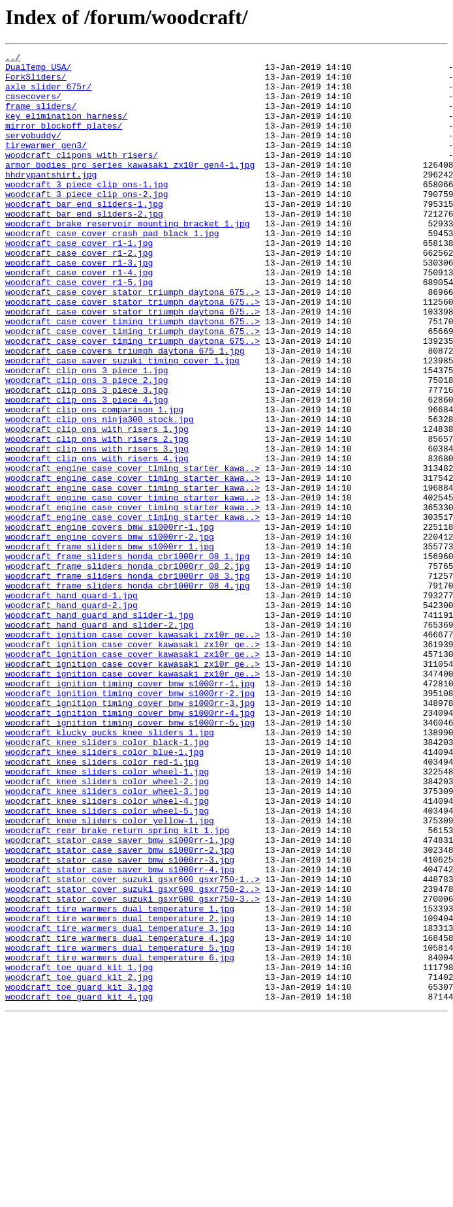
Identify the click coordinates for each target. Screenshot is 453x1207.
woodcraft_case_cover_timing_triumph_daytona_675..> (132, 376)
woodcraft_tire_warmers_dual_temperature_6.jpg (119, 1139)
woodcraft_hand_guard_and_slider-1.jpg (99, 728)
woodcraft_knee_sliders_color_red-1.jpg (101, 904)
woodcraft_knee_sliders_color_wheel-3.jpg (107, 939)
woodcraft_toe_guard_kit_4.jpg (79, 1186)
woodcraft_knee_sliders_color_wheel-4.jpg (107, 951)
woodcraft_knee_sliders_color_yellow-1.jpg (109, 975)
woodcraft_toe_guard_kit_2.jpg (79, 1163)
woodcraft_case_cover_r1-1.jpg (79, 282)
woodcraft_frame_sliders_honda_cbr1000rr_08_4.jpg (127, 693)
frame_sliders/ (40, 117)
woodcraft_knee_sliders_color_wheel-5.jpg (107, 963)
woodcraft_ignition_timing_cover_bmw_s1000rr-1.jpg (130, 810)
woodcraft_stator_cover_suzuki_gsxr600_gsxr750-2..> (132, 1057)
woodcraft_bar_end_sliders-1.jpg (84, 235)
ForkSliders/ (36, 82)
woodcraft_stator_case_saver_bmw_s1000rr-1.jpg (119, 998)
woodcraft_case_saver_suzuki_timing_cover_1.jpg (122, 423)
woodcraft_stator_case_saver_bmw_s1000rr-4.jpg (119, 1033)
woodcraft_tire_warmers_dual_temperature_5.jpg (119, 1127)
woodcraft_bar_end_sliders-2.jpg (84, 246)
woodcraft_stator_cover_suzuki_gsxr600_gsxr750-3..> (132, 1069)
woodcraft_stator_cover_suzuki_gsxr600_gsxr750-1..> (132, 1045)
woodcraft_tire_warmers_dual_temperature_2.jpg (119, 1092)
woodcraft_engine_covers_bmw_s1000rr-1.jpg (109, 622)
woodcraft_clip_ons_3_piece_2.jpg (86, 446)
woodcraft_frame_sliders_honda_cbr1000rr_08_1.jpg (127, 658)
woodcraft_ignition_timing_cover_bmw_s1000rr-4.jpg (130, 845)
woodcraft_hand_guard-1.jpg (71, 704)
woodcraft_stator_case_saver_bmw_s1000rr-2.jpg (119, 1010)
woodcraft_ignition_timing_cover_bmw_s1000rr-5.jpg (130, 857)
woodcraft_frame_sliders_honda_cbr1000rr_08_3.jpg (127, 681)
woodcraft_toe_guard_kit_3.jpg (79, 1174)
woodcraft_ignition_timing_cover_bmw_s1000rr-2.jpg (130, 822)
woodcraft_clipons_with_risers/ (81, 176)
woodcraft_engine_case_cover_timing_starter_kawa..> (132, 552)
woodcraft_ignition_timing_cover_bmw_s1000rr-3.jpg (130, 834)
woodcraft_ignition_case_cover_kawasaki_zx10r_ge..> (132, 751)
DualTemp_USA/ (38, 70)
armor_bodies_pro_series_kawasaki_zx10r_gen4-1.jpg (130, 188)
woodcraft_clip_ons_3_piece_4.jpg (86, 470)
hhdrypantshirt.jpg (51, 200)
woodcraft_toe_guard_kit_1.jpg (79, 1151)
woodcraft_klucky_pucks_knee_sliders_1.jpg (109, 869)
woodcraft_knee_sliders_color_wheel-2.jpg (107, 928)
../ (12, 59)
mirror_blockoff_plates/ (63, 141)
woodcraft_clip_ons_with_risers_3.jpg (97, 528)
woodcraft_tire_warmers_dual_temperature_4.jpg (119, 1116)
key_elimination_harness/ (66, 129)
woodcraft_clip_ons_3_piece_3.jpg (86, 458)
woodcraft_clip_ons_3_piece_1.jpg (86, 434)
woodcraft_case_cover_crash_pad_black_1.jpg (112, 270)
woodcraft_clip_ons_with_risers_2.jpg (97, 517)
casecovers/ (33, 106)
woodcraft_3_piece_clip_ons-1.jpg (86, 211)
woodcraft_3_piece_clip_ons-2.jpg (86, 223)
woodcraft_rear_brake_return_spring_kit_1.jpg (117, 986)
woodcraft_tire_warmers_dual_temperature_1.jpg (119, 1080)
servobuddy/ (33, 153)
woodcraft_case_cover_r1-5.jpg (79, 329)
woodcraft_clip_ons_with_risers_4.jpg (97, 540)
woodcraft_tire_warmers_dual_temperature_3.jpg (119, 1104)
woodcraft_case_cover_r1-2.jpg (79, 293)
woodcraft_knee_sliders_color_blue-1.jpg (104, 892)
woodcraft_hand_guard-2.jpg (71, 716)
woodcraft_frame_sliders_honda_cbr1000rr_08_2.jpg (127, 669)
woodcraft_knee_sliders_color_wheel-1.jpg (107, 916)
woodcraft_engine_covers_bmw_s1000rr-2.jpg (109, 634)
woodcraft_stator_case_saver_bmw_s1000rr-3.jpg (119, 1022)
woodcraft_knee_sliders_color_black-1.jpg (107, 881)
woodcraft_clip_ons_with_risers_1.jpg (97, 505)
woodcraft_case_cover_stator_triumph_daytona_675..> (132, 340)
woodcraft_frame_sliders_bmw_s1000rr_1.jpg (109, 646)
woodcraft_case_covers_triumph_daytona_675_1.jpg (125, 411)
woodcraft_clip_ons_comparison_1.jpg (94, 481)
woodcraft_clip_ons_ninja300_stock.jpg (99, 493)
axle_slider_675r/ (48, 94)
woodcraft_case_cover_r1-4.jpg (79, 317)
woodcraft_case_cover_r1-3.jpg (79, 305)
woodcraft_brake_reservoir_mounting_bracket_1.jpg (127, 258)
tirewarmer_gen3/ (46, 164)
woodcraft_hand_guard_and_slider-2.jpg (99, 740)
